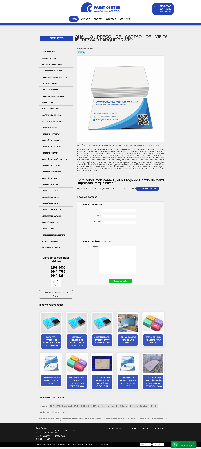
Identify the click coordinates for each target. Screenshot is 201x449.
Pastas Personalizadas (51, 248)
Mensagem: (109, 260)
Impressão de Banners (51, 140)
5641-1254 (165, 11)
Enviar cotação (120, 281)
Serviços (111, 19)
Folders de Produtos (50, 102)
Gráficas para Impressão (52, 115)
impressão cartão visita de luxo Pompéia (127, 340)
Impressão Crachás (49, 128)
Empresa (85, 19)
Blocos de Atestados (50, 58)
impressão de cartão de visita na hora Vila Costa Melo (127, 382)
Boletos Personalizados (52, 65)
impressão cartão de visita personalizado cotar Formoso (76, 382)
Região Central (121, 406)
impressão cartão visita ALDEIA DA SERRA (51, 380)
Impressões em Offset (50, 222)
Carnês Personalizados (51, 71)
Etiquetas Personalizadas (52, 96)
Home (74, 19)
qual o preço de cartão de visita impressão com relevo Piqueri (102, 382)
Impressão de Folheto (50, 184)
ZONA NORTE (55, 406)
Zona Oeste (144, 406)
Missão (98, 19)
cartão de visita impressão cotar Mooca (153, 340)
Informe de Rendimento (51, 241)
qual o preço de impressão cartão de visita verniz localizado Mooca (153, 382)
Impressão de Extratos (51, 172)
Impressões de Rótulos (51, 216)
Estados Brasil (67, 406)
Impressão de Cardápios (51, 147)
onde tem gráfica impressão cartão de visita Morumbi (102, 340)
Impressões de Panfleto (51, 210)
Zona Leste (134, 406)
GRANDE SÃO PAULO (81, 406)
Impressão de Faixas (49, 178)
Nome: (116, 210)
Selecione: (43, 406)
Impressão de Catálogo (51, 166)
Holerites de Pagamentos (52, 121)
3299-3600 (165, 6)
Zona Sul (154, 406)
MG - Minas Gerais (107, 406)
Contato (125, 19)
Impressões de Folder (50, 203)
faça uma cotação (148, 189)
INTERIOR (95, 406)
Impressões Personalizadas (53, 235)
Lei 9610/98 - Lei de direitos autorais (87, 420)
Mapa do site (157, 428)
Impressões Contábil (50, 197)
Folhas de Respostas (50, 109)
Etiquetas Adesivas (49, 83)
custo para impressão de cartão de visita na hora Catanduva (51, 341)
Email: (116, 216)
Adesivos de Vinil (48, 52)
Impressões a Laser (49, 191)
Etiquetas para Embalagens (53, 90)
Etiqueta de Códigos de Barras (54, 77)
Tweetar (81, 52)
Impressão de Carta (49, 153)
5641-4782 (165, 9)
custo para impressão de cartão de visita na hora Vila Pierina (76, 341)
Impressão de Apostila (50, 134)
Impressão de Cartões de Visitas (54, 159)
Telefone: (114, 222)
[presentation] (100, 233)
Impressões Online (49, 229)
